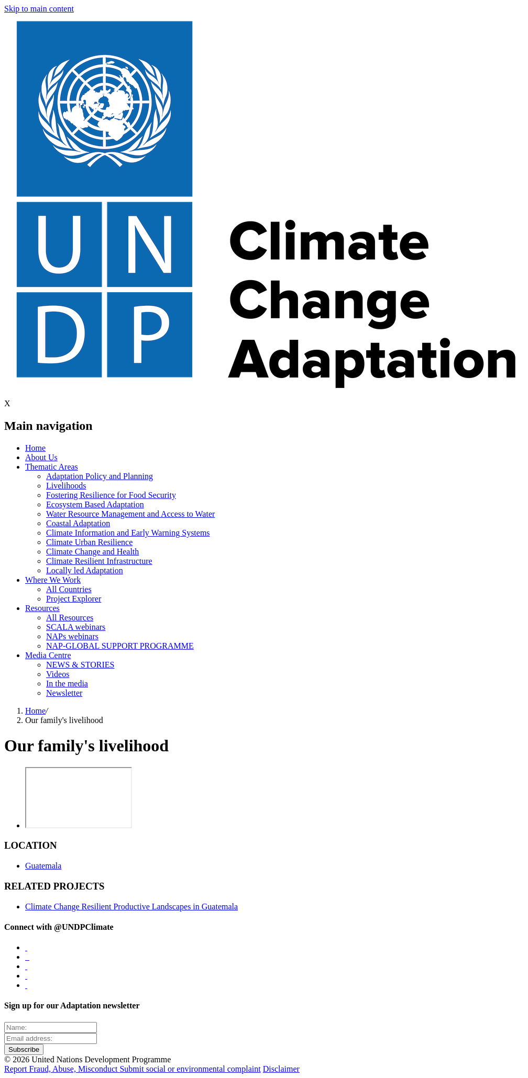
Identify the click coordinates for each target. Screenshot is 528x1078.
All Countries (69, 589)
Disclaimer (281, 1068)
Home (35, 447)
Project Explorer (73, 598)
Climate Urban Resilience (89, 542)
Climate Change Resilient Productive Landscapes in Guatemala (131, 906)
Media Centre (48, 655)
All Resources (69, 617)
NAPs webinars (72, 636)
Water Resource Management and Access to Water (130, 513)
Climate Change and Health (92, 551)
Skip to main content (39, 8)
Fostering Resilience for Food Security (111, 495)
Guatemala (43, 865)
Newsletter (64, 692)
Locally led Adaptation (84, 570)
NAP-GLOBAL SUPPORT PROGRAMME (120, 645)
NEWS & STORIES (80, 664)
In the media (67, 683)
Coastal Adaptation (78, 523)
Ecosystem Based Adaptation (95, 504)
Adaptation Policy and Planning (99, 476)
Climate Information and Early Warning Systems (128, 532)
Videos (57, 674)
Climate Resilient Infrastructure (99, 561)
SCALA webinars (75, 627)
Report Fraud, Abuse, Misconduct (61, 1068)
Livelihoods (66, 485)
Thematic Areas (51, 466)
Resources (42, 608)
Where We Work (53, 579)
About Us (41, 457)
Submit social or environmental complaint (189, 1068)
